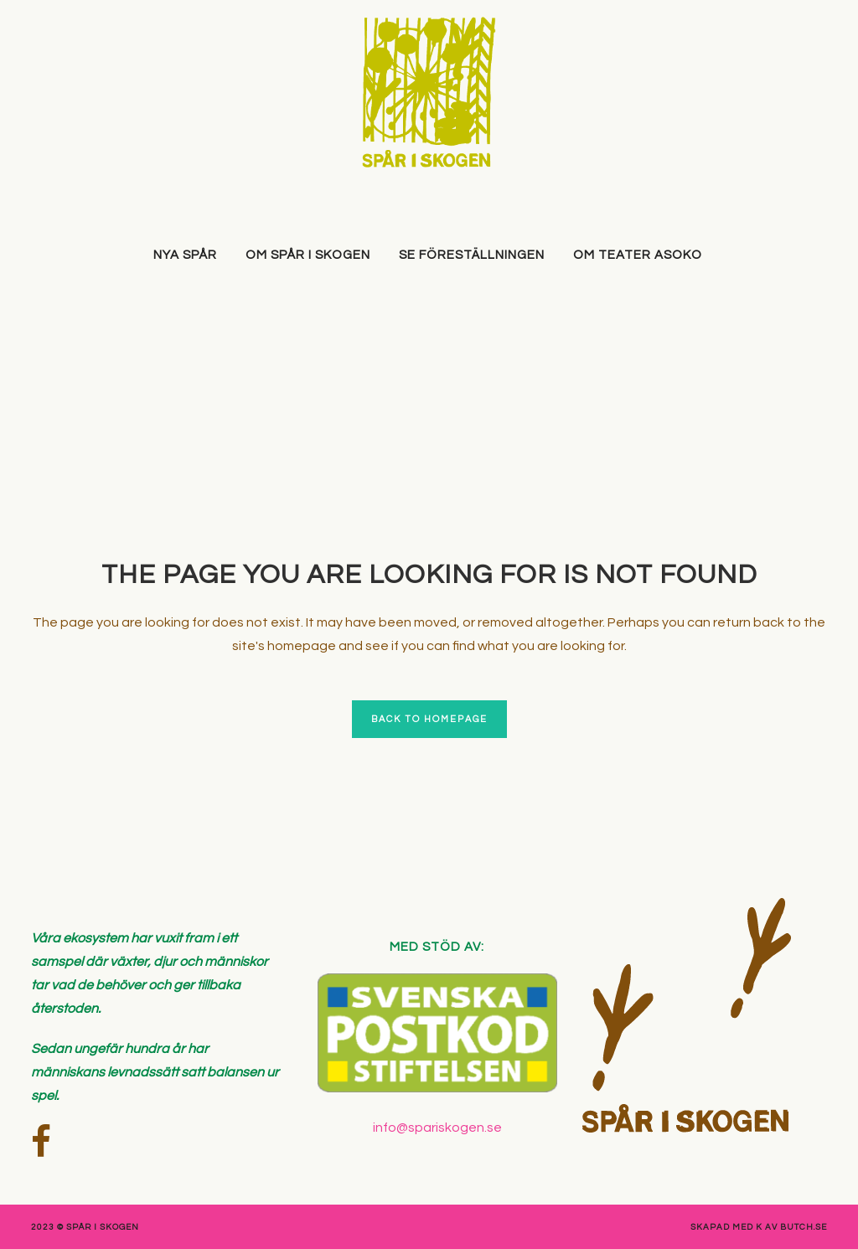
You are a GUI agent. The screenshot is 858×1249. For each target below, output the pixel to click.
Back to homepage (429, 719)
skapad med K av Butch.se (758, 1227)
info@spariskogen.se (437, 1127)
